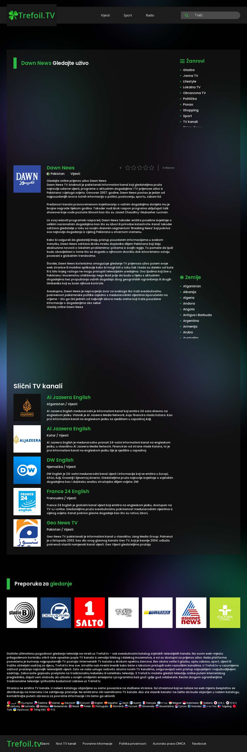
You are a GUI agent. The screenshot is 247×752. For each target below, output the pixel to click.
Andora (189, 303)
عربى (12, 703)
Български (25, 703)
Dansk (54, 703)
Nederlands (58, 706)
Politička (190, 98)
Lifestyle (189, 81)
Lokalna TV (191, 87)
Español (111, 703)
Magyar (175, 703)
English (97, 703)
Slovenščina (164, 706)
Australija (190, 338)
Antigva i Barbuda (197, 315)
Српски (180, 706)
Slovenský (146, 706)
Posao (188, 104)
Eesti (123, 703)
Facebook (199, 743)
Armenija (190, 326)
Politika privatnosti (132, 743)
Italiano (206, 703)
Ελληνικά (83, 703)
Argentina (191, 320)
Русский (131, 706)
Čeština (40, 703)
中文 (50, 709)
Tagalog (224, 706)
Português (100, 706)
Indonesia (190, 703)
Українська (20, 709)
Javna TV (190, 75)
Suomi (135, 703)
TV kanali (190, 121)
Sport (128, 15)
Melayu (42, 706)
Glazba (189, 70)
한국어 (231, 703)
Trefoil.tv (24, 743)
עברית (162, 703)
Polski (85, 706)
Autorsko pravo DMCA (169, 743)
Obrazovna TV (194, 93)
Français (149, 703)
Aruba (188, 332)
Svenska (194, 706)
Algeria (188, 297)
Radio (150, 15)
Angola (189, 309)
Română (116, 706)
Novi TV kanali (66, 743)
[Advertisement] (123, 37)
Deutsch (68, 703)
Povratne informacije (97, 743)
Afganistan (192, 286)
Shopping (191, 110)
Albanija (189, 292)
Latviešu (28, 706)
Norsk (74, 706)
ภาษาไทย (209, 706)
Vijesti (105, 15)
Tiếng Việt (37, 709)
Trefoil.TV (32, 15)
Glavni (45, 743)
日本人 (219, 703)
